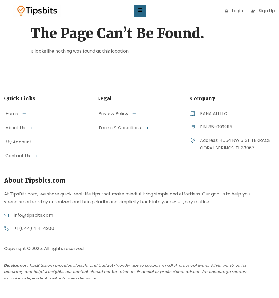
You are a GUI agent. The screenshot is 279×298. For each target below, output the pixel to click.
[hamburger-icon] (140, 11)
